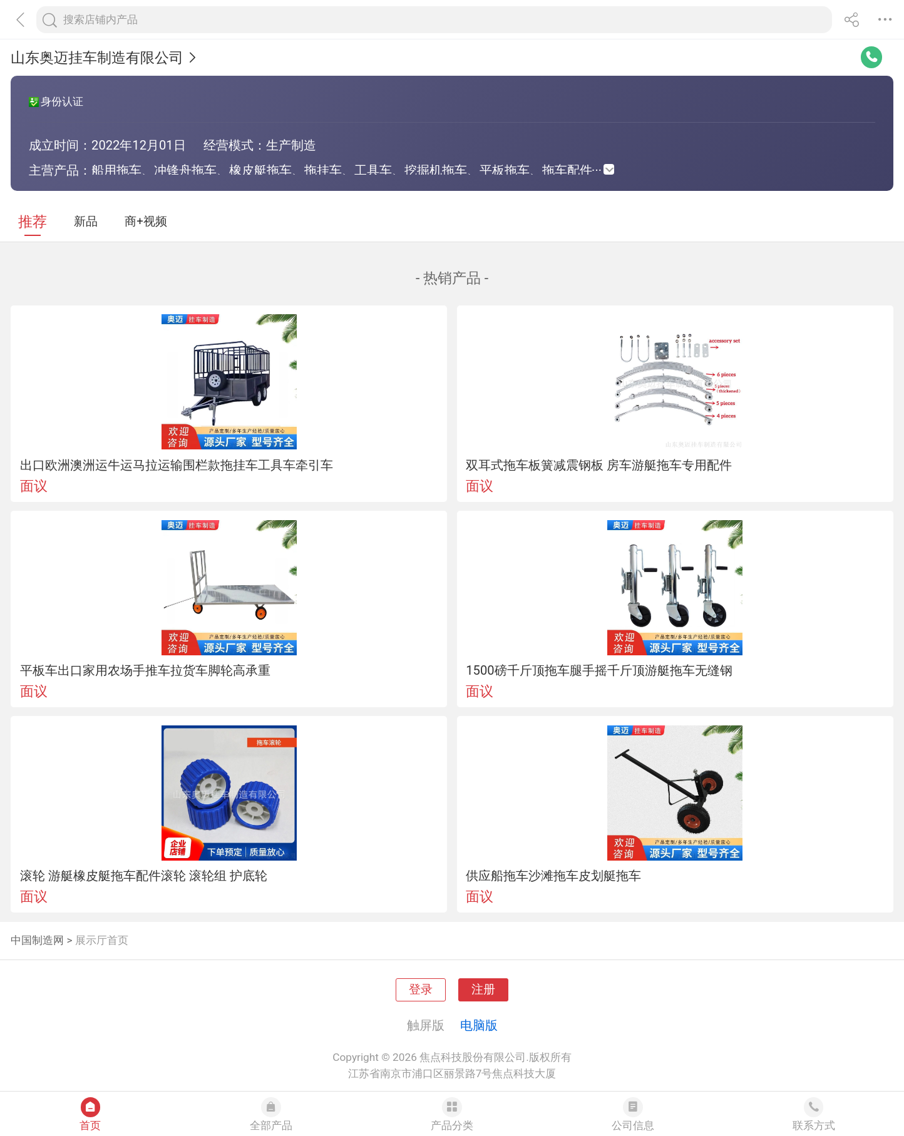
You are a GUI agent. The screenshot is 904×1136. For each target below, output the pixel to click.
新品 (86, 221)
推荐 (32, 221)
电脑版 (479, 1025)
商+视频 (146, 221)
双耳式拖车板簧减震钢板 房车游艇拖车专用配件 (599, 465)
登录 (421, 989)
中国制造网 (37, 940)
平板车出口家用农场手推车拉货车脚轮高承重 (145, 670)
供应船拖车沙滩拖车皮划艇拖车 (553, 875)
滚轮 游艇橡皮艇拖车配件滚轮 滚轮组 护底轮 (143, 875)
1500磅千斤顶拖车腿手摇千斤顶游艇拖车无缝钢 (599, 670)
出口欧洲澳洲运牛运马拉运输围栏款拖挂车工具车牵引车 (176, 465)
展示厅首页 (101, 940)
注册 (483, 989)
